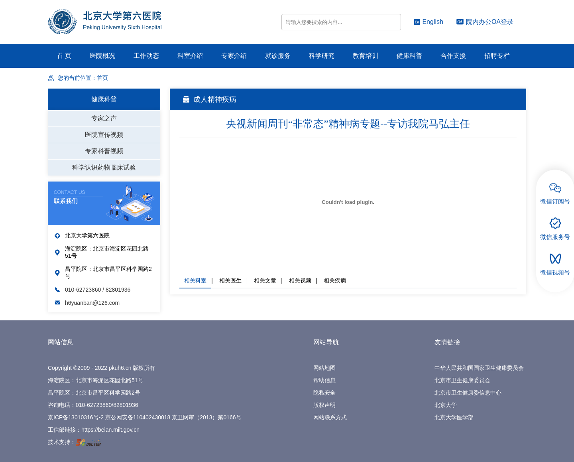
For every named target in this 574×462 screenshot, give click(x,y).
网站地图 (324, 368)
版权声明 (324, 405)
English (428, 21)
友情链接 (447, 342)
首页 (102, 78)
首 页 (64, 55)
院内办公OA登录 (484, 22)
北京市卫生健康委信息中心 (467, 392)
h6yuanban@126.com (92, 303)
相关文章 (265, 280)
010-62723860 (83, 289)
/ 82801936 (116, 289)
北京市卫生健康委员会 (462, 380)
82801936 (125, 405)
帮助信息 (324, 380)
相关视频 (300, 280)
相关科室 (195, 280)
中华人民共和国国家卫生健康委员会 (479, 368)
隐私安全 (324, 392)
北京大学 (445, 405)
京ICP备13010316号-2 (76, 417)
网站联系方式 (330, 417)
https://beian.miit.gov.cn (110, 429)
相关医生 (230, 280)
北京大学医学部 (454, 417)
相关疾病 (335, 280)
